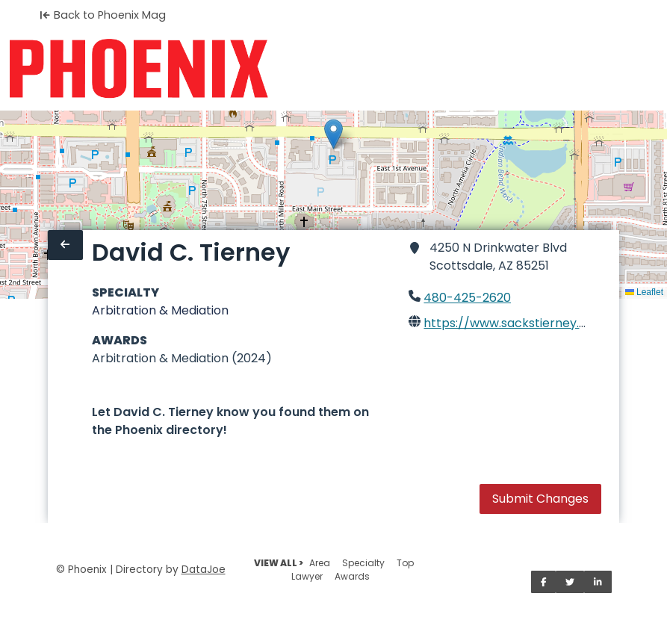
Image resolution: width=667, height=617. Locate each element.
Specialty (363, 562)
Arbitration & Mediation (160, 310)
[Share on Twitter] (570, 582)
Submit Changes (540, 498)
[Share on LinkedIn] (598, 582)
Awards (352, 576)
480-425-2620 (467, 297)
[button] (333, 134)
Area (319, 562)
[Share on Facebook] (543, 582)
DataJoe (204, 569)
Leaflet (644, 292)
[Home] (138, 69)
